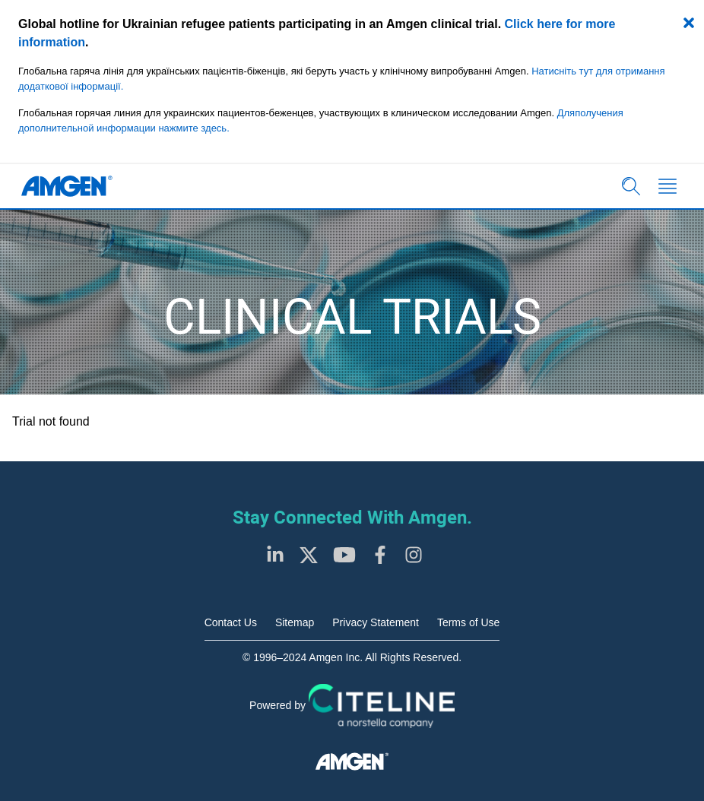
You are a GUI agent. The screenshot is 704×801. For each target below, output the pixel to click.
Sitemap (294, 622)
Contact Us (231, 622)
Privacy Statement (375, 622)
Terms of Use (468, 622)
